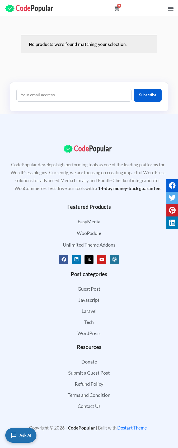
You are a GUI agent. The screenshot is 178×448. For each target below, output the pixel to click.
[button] (170, 8)
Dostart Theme (132, 428)
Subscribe (147, 95)
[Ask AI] (20, 435)
